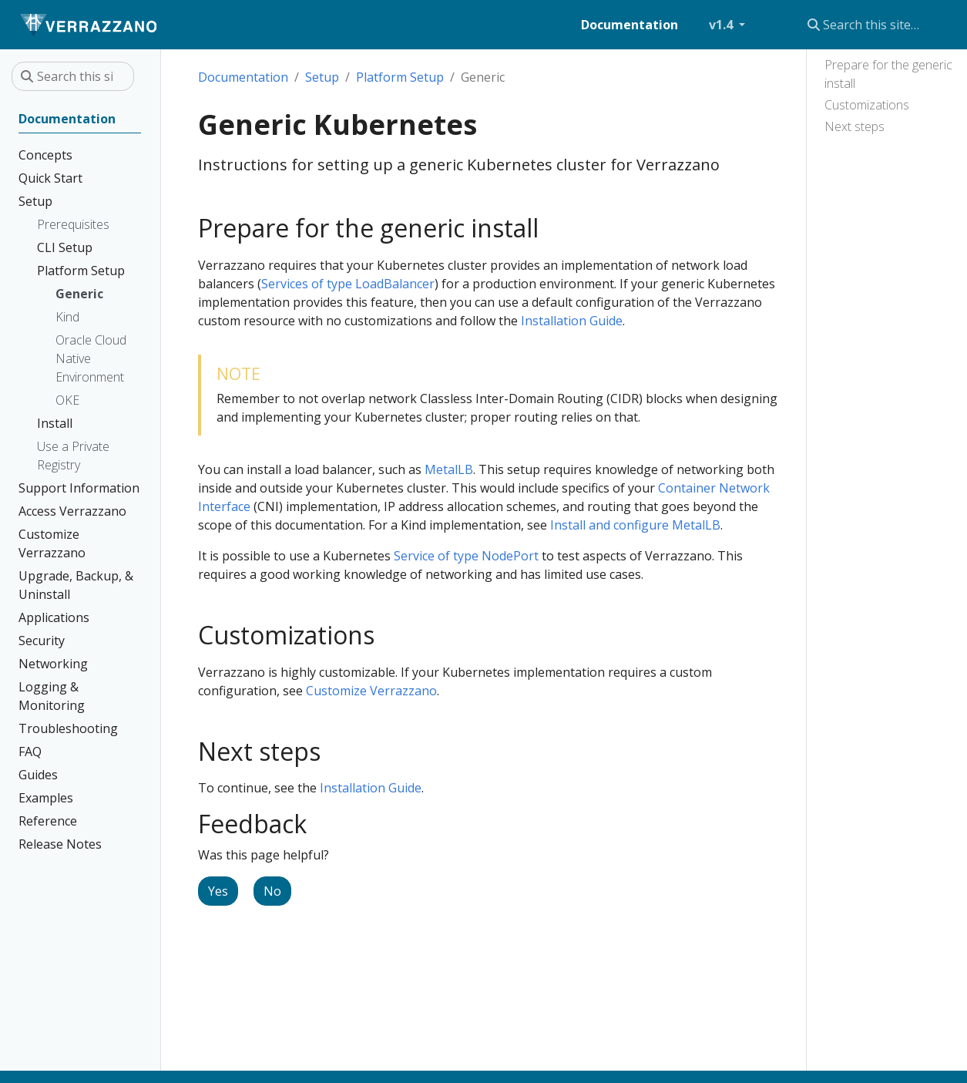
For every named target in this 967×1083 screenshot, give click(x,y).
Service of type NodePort (466, 555)
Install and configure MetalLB (635, 524)
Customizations (866, 104)
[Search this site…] (868, 24)
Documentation (243, 77)
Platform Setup (400, 77)
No (272, 891)
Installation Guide (572, 320)
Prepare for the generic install (888, 74)
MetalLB (449, 469)
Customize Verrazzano (371, 690)
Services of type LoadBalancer (348, 283)
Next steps (854, 126)
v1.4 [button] (722, 24)
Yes (218, 891)
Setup (322, 77)
